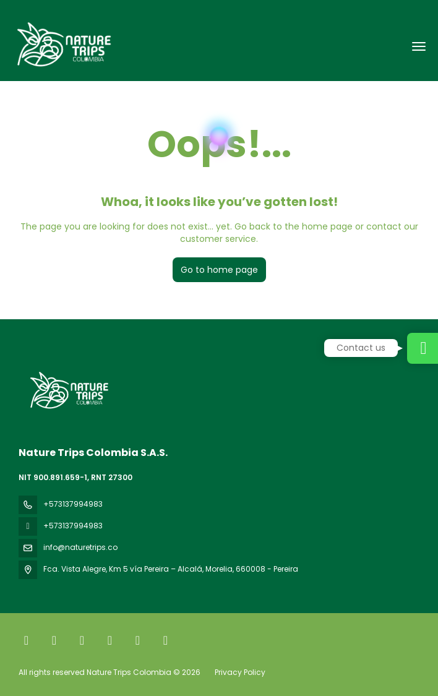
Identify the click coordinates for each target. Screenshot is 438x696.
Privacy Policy (240, 672)
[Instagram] (82, 640)
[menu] (419, 46)
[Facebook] (26, 640)
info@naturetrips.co (80, 547)
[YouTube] (137, 640)
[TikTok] (110, 640)
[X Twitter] (54, 640)
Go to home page (219, 270)
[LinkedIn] (165, 640)
